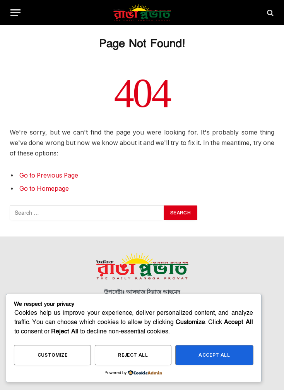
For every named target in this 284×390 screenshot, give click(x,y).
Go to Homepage (44, 188)
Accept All (214, 355)
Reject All (133, 355)
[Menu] (15, 12)
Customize (52, 355)
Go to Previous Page (48, 175)
